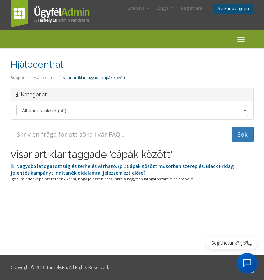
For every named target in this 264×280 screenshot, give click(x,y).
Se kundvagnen (233, 8)
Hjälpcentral (45, 77)
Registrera (191, 8)
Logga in (165, 8)
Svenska (138, 8)
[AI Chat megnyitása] (247, 263)
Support (18, 77)
